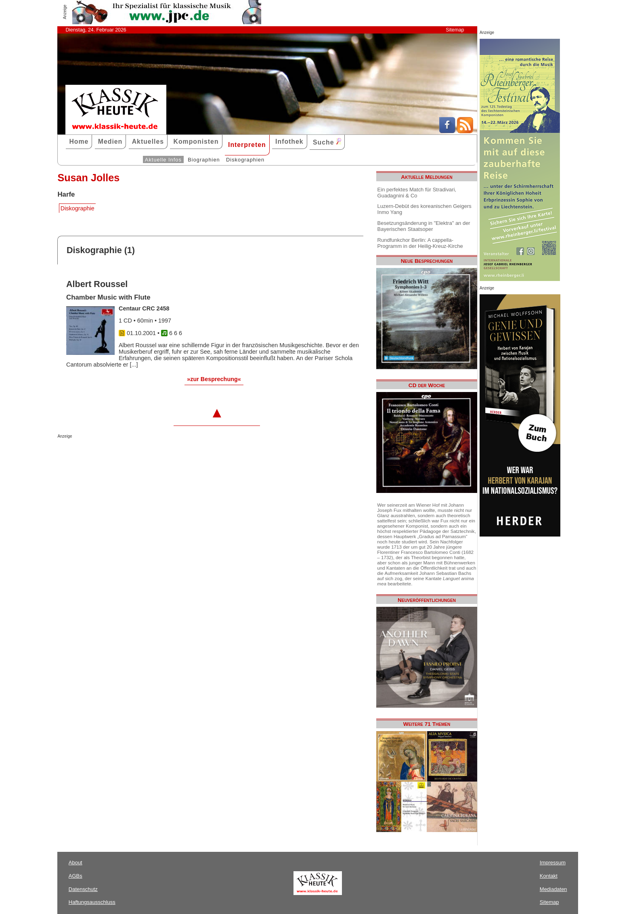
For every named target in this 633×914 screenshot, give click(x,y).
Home (78, 141)
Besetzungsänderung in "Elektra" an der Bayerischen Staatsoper (423, 226)
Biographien (204, 160)
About (75, 862)
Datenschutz (83, 889)
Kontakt (549, 876)
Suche (327, 142)
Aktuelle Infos (163, 160)
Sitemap (455, 30)
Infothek (289, 141)
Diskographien (245, 160)
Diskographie (77, 208)
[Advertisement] (151, 454)
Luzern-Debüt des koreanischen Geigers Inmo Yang (424, 209)
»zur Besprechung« (214, 379)
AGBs (75, 876)
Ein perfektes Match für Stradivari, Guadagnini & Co (417, 193)
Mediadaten (553, 889)
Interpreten (247, 144)
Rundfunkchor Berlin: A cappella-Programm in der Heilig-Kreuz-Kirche (420, 243)
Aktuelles (148, 141)
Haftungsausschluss (92, 902)
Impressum (553, 862)
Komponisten (195, 141)
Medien (110, 141)
